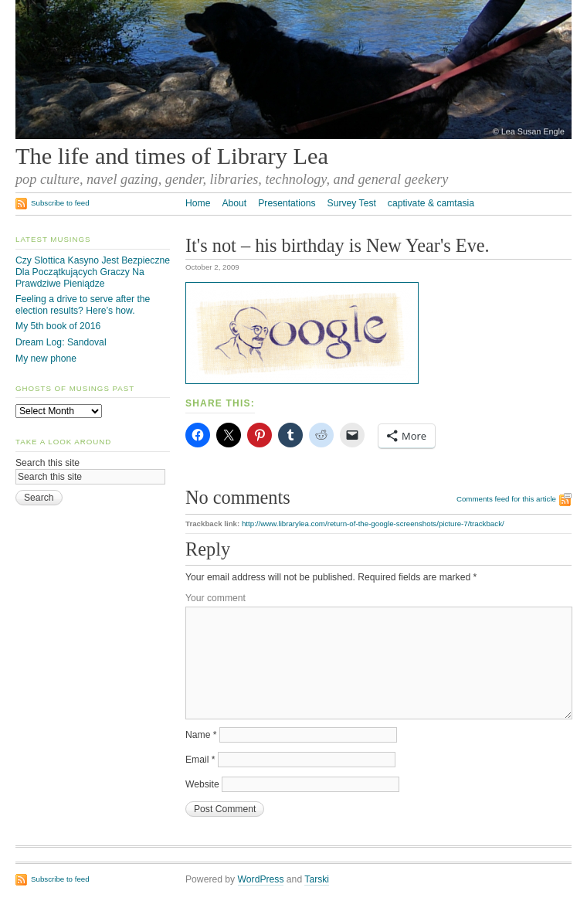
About (234, 203)
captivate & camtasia (431, 203)
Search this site (47, 462)
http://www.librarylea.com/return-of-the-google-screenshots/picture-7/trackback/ (373, 523)
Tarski (316, 879)
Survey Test (351, 203)
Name (201, 734)
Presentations (286, 203)
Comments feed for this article (506, 499)
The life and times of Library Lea (171, 156)
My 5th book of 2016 (57, 326)
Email (200, 759)
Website (202, 784)
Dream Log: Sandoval (61, 342)
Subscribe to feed (60, 203)
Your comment (215, 598)
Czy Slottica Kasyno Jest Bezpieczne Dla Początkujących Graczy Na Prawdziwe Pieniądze (92, 271)
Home (197, 203)
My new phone (45, 358)
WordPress (261, 879)
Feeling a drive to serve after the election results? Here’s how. (82, 305)
